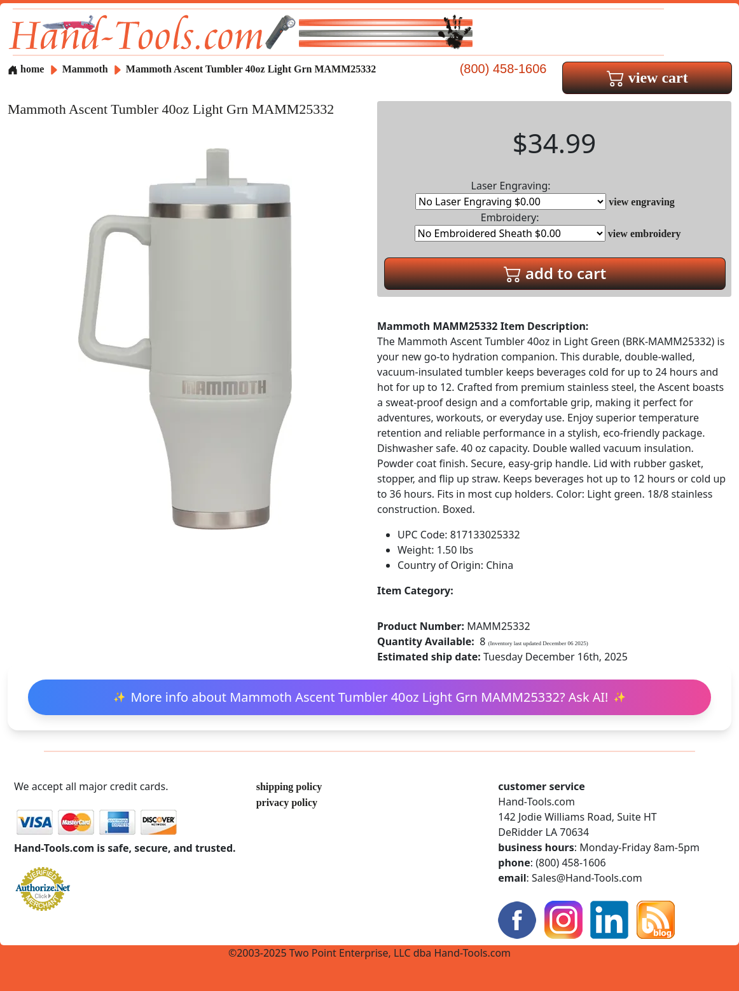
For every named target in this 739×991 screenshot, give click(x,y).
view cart (647, 77)
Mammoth (86, 69)
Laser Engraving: (510, 194)
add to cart (555, 273)
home (26, 69)
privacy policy (286, 802)
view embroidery (644, 233)
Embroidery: (510, 226)
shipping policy (289, 786)
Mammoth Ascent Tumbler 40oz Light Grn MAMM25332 (251, 69)
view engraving (642, 201)
